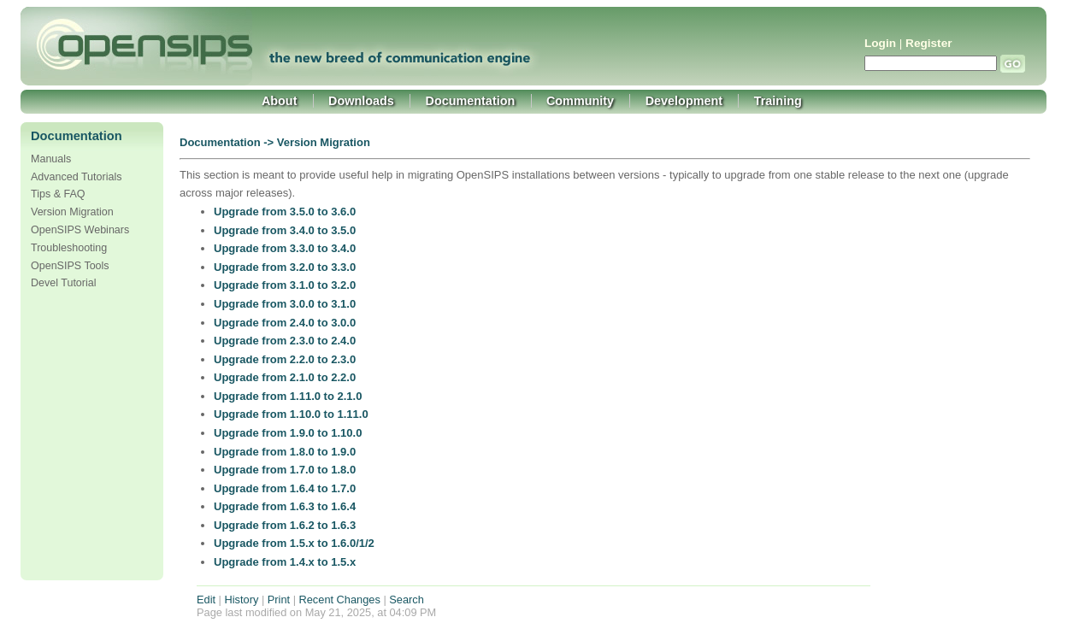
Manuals (51, 159)
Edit (206, 599)
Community (580, 101)
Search (406, 599)
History (242, 599)
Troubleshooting (69, 248)
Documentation (471, 101)
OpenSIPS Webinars (80, 230)
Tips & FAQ (58, 194)
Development (684, 101)
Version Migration (72, 212)
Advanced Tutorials (76, 177)
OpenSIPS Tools (70, 266)
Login (880, 43)
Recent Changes (339, 599)
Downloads (361, 101)
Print (279, 599)
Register (928, 43)
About (280, 101)
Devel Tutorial (64, 283)
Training (778, 101)
